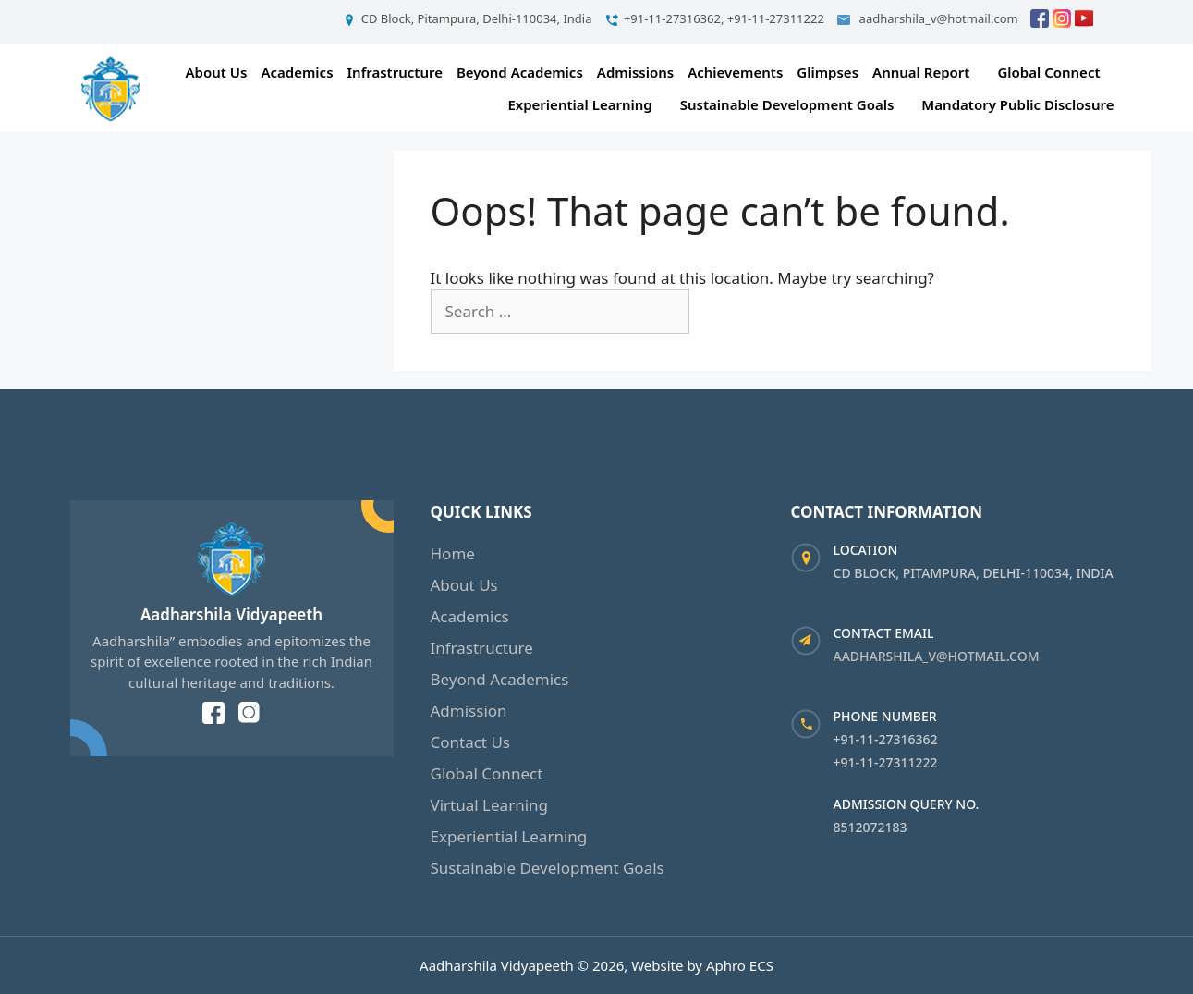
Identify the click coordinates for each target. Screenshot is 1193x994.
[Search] (720, 311)
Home (453, 553)
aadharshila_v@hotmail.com (937, 656)
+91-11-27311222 (886, 762)
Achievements (735, 72)
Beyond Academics (520, 72)
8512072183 (870, 827)
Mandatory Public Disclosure (1017, 104)
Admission (469, 710)
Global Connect (1048, 72)
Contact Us (471, 742)
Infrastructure (395, 72)
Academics (297, 72)
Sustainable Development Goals (787, 104)
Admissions (635, 72)
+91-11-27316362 (886, 739)
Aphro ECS (739, 965)
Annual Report (920, 72)
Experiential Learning (579, 104)
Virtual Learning (490, 805)
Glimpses (827, 72)
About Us (217, 72)
